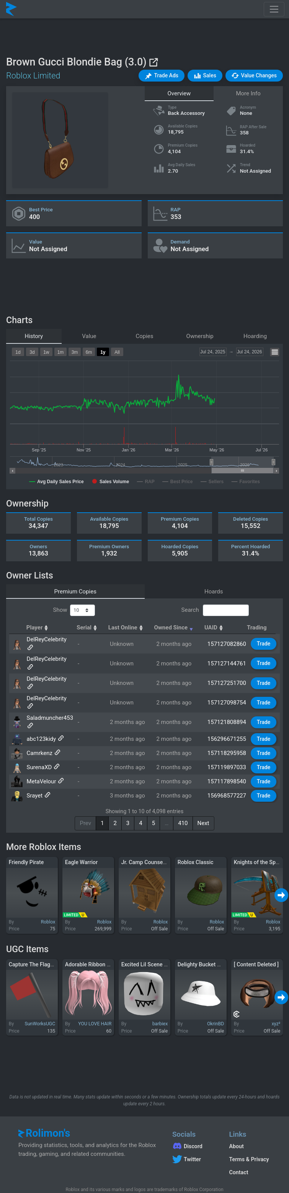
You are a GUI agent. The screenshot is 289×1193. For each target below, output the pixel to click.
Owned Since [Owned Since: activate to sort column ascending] (178, 627)
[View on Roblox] (153, 62)
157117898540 (227, 760)
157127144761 (227, 655)
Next (203, 801)
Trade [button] (264, 641)
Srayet (34, 774)
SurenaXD (39, 745)
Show (74, 610)
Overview (179, 93)
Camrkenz (39, 731)
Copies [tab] (144, 336)
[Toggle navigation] (274, 9)
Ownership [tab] (200, 336)
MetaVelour (41, 760)
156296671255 (227, 717)
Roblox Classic (196, 841)
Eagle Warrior (81, 841)
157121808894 (227, 700)
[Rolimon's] (11, 9)
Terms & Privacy (249, 1138)
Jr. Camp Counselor (145, 841)
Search (215, 610)
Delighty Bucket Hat (202, 943)
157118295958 (227, 731)
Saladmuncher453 (49, 696)
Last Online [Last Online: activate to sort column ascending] (130, 627)
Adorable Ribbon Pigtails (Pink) (103, 943)
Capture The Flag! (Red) (37, 943)
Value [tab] (89, 336)
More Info (248, 93)
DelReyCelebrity (46, 641)
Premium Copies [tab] (75, 591)
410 (183, 801)
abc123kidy (41, 717)
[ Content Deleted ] (256, 943)
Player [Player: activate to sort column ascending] (38, 627)
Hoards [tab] (213, 591)
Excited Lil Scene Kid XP (150, 943)
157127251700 (227, 669)
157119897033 (227, 745)
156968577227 (227, 774)
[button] (162, 76)
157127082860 (227, 641)
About (236, 1125)
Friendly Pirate (26, 841)
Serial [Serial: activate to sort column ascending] (91, 627)
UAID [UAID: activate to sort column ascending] (218, 627)
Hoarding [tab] (255, 336)
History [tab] (33, 336)
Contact (238, 1151)
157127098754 (227, 683)
